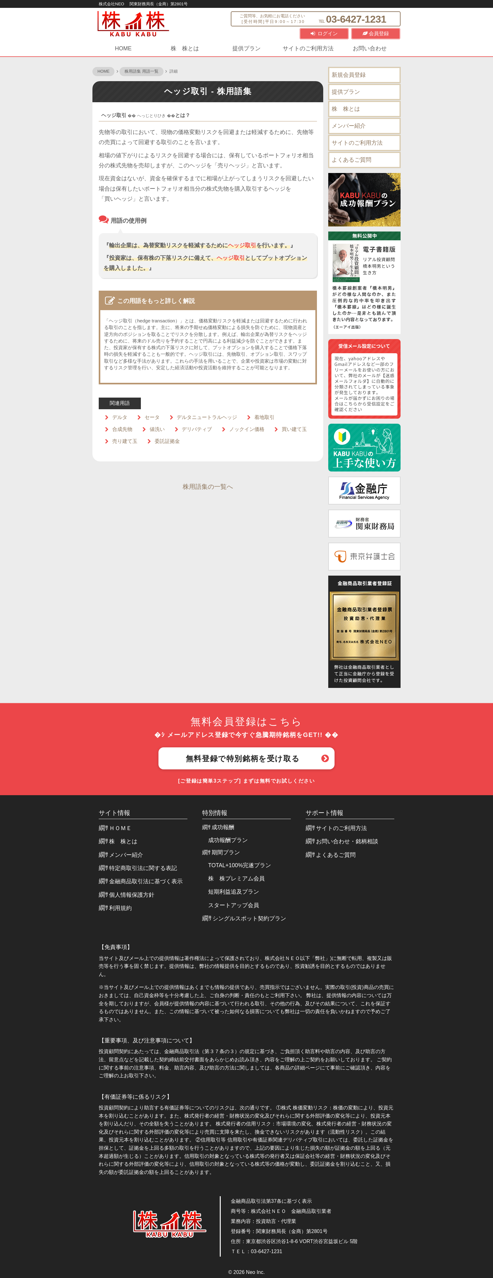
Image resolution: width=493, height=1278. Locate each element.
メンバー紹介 (349, 126)
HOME (123, 48)
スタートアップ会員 (233, 905)
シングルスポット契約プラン (249, 918)
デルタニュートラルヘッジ (207, 417)
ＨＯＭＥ (120, 828)
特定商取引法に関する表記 (143, 868)
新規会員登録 (349, 75)
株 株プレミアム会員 (236, 878)
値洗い (157, 429)
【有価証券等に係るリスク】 (135, 1097)
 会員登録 (376, 33)
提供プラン (246, 48)
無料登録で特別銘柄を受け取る (243, 758)
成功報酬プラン (228, 840)
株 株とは (185, 48)
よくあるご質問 (351, 160)
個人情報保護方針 (131, 895)
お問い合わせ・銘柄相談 (347, 841)
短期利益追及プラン (233, 892)
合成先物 (122, 429)
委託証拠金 (167, 441)
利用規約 (120, 908)
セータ (152, 417)
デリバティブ (197, 429)
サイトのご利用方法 (308, 48)
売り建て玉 (124, 441)
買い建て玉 (294, 429)
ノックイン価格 (246, 429)
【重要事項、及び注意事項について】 (147, 1040)
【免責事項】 (116, 947)
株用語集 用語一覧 (141, 71)
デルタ (119, 417)
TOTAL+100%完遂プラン (239, 865)
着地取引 (264, 417)
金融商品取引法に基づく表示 (146, 881)
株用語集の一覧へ (208, 486)
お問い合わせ (370, 48)
